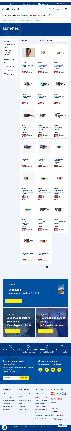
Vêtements (12, 20)
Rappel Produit (23, 409)
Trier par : (41, 40)
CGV (25, 426)
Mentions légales (18, 426)
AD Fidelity (22, 406)
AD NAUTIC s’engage (41, 397)
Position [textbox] (49, 40)
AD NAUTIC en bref (40, 394)
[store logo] (12, 9)
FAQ (4, 394)
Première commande (9, 397)
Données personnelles (34, 426)
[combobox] (58, 15)
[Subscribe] (24, 378)
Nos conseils (40, 15)
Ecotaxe (55, 426)
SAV (20, 403)
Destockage (24, 15)
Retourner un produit (25, 400)
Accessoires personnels (26, 20)
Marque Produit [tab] (9, 61)
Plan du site (6, 409)
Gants (7, 47)
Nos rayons (6, 15)
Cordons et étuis (10, 44)
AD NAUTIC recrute (40, 406)
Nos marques (16, 15)
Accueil (4, 20)
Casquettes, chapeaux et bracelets (8, 52)
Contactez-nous (7, 406)
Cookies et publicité (46, 426)
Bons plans (32, 15)
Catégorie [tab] (7, 41)
